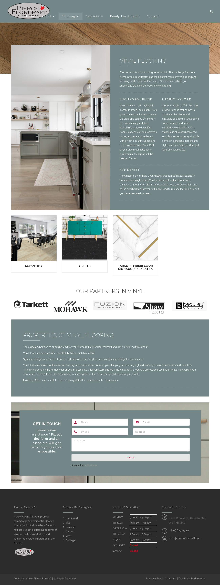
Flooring (68, 16)
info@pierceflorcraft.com (185, 538)
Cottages (71, 540)
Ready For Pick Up (125, 16)
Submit (130, 457)
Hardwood (72, 518)
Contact (152, 16)
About (46, 16)
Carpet (70, 531)
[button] (211, 11)
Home (30, 16)
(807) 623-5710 (179, 530)
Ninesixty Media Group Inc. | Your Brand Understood (175, 578)
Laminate (71, 527)
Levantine (34, 265)
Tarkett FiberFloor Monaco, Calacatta (135, 267)
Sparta (85, 265)
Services (93, 16)
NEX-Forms (91, 465)
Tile (68, 522)
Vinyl (68, 536)
